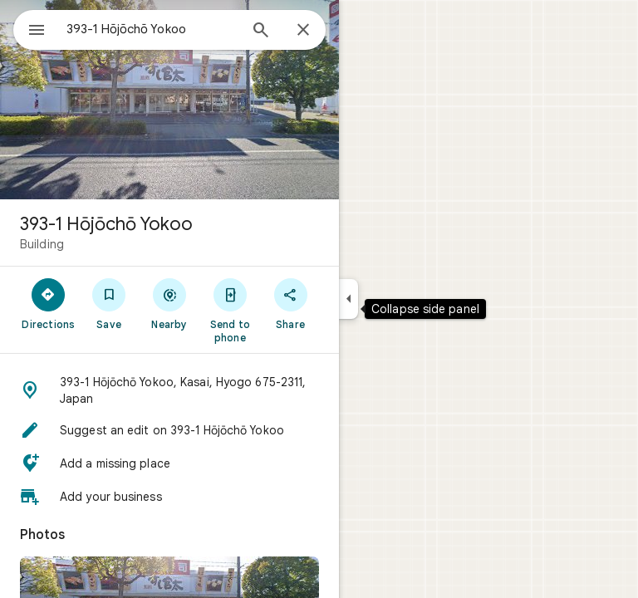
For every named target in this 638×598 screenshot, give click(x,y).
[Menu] (36, 31)
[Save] (109, 303)
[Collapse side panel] (348, 299)
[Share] (290, 303)
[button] (169, 390)
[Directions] (48, 303)
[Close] (303, 30)
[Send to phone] (229, 310)
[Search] (261, 31)
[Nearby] (170, 303)
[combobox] (152, 29)
